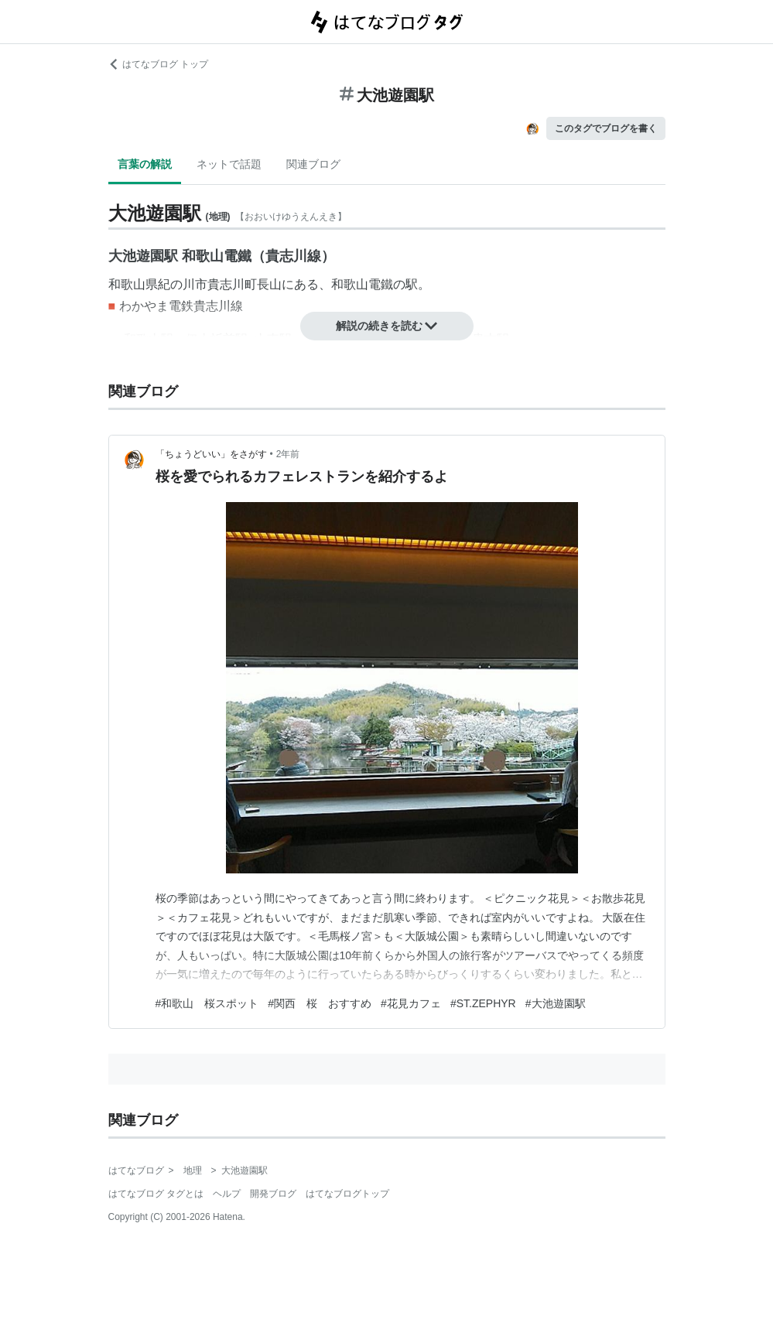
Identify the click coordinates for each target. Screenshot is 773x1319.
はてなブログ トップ (158, 64)
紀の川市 (182, 284)
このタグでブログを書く (606, 128)
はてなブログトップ (347, 1193)
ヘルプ (227, 1193)
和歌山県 (133, 284)
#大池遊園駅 (555, 1003)
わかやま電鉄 (156, 306)
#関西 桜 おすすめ (319, 1003)
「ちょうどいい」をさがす (211, 454)
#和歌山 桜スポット (207, 1003)
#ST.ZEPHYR (483, 1003)
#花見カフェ (411, 1003)
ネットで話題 (229, 164)
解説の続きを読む (387, 325)
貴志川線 (218, 306)
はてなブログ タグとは (156, 1193)
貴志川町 (232, 284)
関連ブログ (313, 164)
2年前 (288, 454)
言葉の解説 (145, 164)
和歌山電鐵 (362, 284)
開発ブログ (273, 1193)
